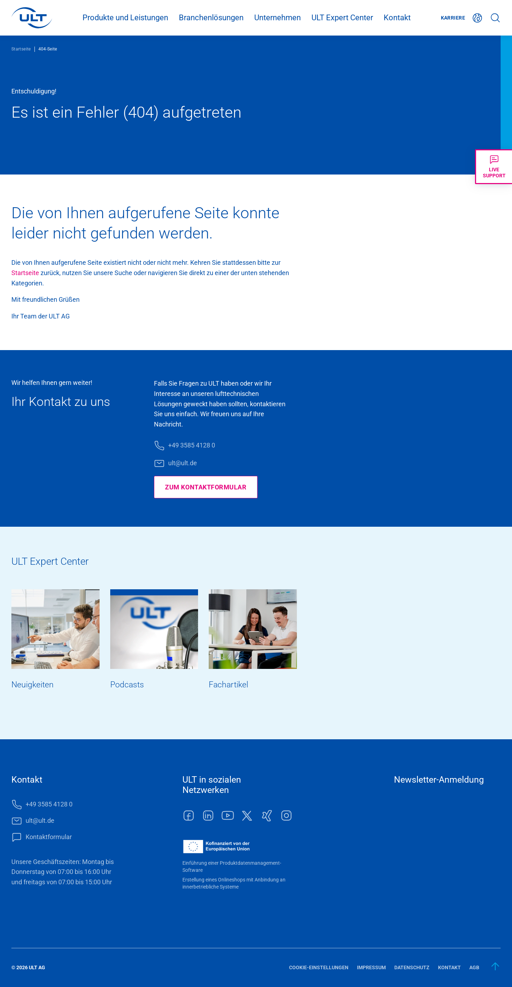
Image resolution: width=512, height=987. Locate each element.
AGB (474, 967)
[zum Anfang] (495, 966)
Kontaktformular (49, 837)
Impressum (371, 967)
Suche (495, 18)
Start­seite (25, 273)
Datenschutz (412, 967)
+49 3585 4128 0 (191, 445)
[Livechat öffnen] (493, 166)
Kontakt (397, 17)
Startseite (21, 49)
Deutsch (477, 18)
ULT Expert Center (342, 17)
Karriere (453, 17)
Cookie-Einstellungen (318, 967)
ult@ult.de (182, 463)
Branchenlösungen (211, 17)
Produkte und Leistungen (125, 17)
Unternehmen (277, 17)
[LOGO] (31, 18)
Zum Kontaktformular (205, 487)
